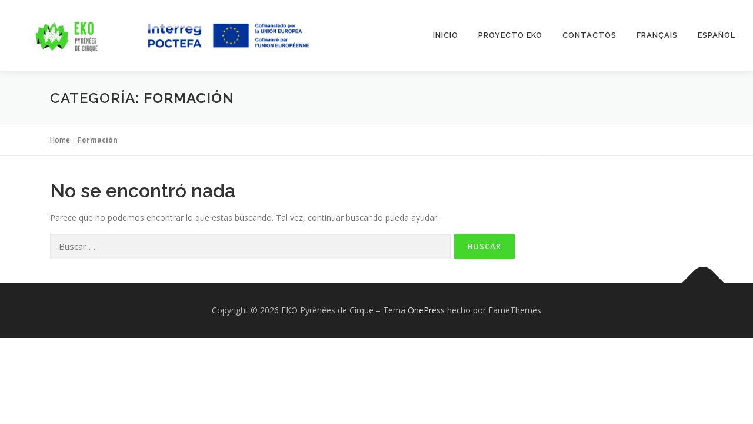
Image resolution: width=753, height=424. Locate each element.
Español (716, 35)
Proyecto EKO (510, 35)
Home (60, 140)
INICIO (445, 35)
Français (657, 35)
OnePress (426, 310)
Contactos (589, 35)
